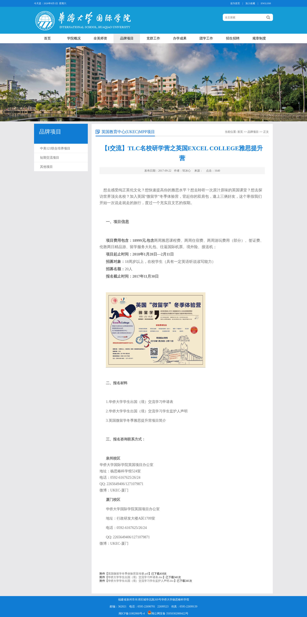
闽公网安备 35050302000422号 (168, 613)
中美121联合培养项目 (55, 148)
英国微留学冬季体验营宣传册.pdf (128, 573)
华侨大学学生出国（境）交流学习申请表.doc (135, 577)
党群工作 (153, 38)
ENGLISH (266, 3)
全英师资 (100, 38)
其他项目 (46, 166)
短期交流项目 (49, 157)
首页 (47, 38)
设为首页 (235, 3)
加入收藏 (250, 3)
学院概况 (74, 38)
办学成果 (180, 38)
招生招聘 (233, 38)
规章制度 (259, 38)
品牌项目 (127, 38)
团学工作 (206, 38)
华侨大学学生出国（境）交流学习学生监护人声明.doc (141, 580)
